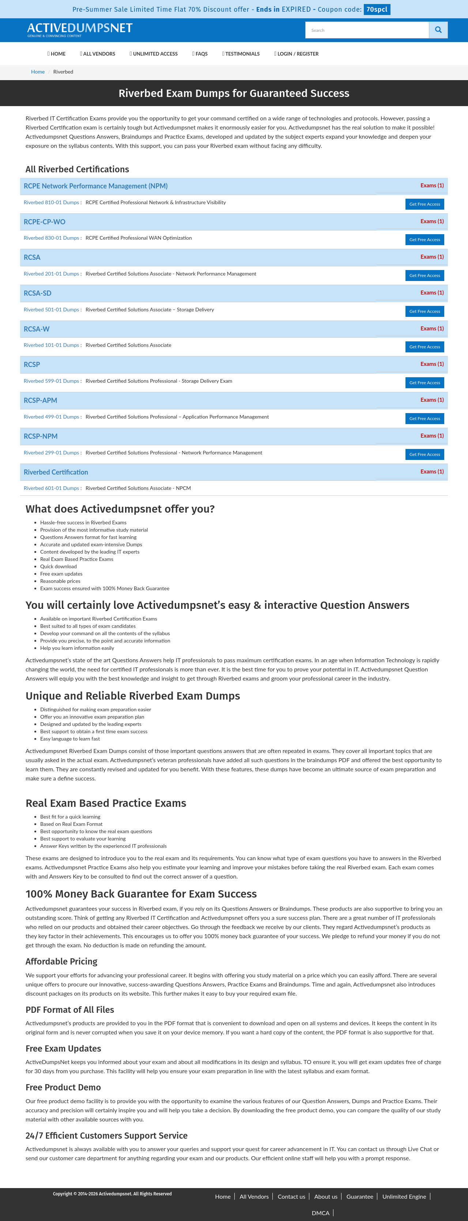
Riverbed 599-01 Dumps (52, 381)
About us (325, 1196)
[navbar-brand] (34, 50)
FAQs (200, 54)
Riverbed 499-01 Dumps (52, 416)
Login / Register (296, 54)
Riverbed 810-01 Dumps (52, 202)
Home (56, 54)
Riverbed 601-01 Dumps (52, 488)
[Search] (438, 30)
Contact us (291, 1196)
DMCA (321, 1212)
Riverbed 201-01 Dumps (52, 273)
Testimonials (241, 54)
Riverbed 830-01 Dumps (52, 238)
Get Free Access (425, 204)
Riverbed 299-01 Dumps (52, 452)
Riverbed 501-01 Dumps (52, 309)
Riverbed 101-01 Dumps (52, 345)
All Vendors (97, 54)
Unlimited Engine (404, 1196)
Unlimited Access (154, 54)
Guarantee (360, 1196)
